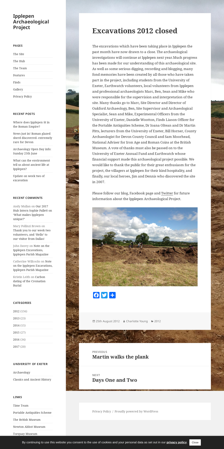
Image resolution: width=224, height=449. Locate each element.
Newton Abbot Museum (29, 427)
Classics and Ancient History (32, 379)
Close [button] (195, 442)
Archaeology (21, 372)
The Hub (19, 61)
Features (19, 75)
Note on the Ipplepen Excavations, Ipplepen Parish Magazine (31, 250)
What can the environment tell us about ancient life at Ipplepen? (31, 164)
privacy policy (177, 442)
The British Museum (26, 420)
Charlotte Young (137, 321)
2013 (16, 318)
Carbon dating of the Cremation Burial (29, 281)
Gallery (18, 89)
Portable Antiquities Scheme (32, 412)
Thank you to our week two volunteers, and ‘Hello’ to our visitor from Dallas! (32, 234)
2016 (16, 339)
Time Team (20, 405)
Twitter (167, 193)
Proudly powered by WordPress (136, 411)
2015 (16, 332)
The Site (18, 54)
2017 (16, 346)
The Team (20, 68)
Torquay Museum (25, 434)
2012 (16, 311)
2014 (16, 325)
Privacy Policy (22, 96)
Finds (16, 82)
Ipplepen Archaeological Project (31, 21)
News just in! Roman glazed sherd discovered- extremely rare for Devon (32, 138)
